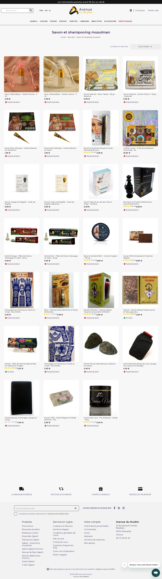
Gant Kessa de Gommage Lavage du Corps (21, 419)
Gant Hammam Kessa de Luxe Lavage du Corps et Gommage (139, 365)
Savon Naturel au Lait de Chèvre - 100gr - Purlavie (98, 203)
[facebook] (115, 508)
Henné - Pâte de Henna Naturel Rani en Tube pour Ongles (20, 365)
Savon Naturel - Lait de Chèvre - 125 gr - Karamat (139, 95)
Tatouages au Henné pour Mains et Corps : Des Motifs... (20, 311)
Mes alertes (89, 543)
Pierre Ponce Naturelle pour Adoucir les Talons (100, 365)
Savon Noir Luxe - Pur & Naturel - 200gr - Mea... (101, 419)
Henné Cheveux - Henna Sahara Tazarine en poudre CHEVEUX (97, 311)
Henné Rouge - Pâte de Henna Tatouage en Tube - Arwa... (18, 257)
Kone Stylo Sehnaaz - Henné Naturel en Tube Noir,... (21, 149)
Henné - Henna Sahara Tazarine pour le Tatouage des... (139, 311)
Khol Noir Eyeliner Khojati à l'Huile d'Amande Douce (98, 149)
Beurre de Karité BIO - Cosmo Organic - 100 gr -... (100, 257)
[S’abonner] (75, 508)
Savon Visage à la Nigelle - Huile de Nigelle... (20, 203)
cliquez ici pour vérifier (105, 569)
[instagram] (123, 508)
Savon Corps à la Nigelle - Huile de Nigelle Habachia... (59, 203)
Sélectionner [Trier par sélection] (145, 46)
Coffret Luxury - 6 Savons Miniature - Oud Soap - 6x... (139, 149)
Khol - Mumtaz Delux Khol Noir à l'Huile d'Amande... (61, 311)
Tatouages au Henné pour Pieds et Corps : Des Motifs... (59, 365)
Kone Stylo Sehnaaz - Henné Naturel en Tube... (60, 149)
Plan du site (58, 539)
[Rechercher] (17, 10)
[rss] (119, 508)
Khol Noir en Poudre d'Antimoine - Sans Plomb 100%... (138, 203)
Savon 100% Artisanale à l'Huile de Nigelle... (138, 257)
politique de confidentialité (58, 514)
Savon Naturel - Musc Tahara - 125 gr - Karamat (100, 95)
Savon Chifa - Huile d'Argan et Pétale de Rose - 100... (60, 419)
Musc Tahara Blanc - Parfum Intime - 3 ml (21, 95)
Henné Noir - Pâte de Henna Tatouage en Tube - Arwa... (61, 257)
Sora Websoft (84, 576)
